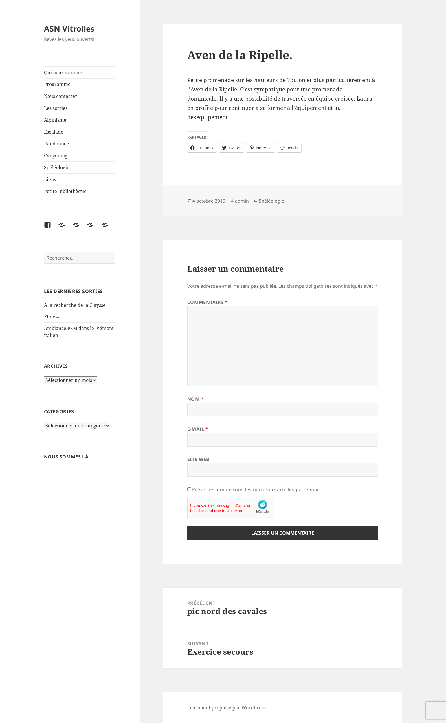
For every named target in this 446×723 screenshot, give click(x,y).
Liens (50, 179)
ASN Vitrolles (69, 28)
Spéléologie (56, 167)
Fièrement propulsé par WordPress (226, 707)
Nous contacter (60, 96)
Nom (195, 399)
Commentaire (207, 302)
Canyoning (55, 155)
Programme (57, 84)
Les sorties (55, 108)
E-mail (197, 429)
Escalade (53, 132)
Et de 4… (53, 317)
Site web (198, 459)
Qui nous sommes (63, 72)
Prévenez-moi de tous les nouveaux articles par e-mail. (256, 489)
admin (242, 201)
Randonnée (56, 144)
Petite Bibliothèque (65, 191)
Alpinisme (55, 120)
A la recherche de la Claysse (75, 305)
